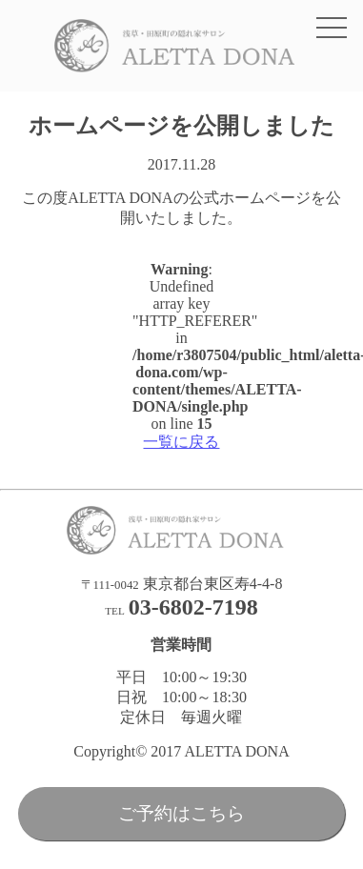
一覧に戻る (181, 442)
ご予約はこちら (181, 813)
